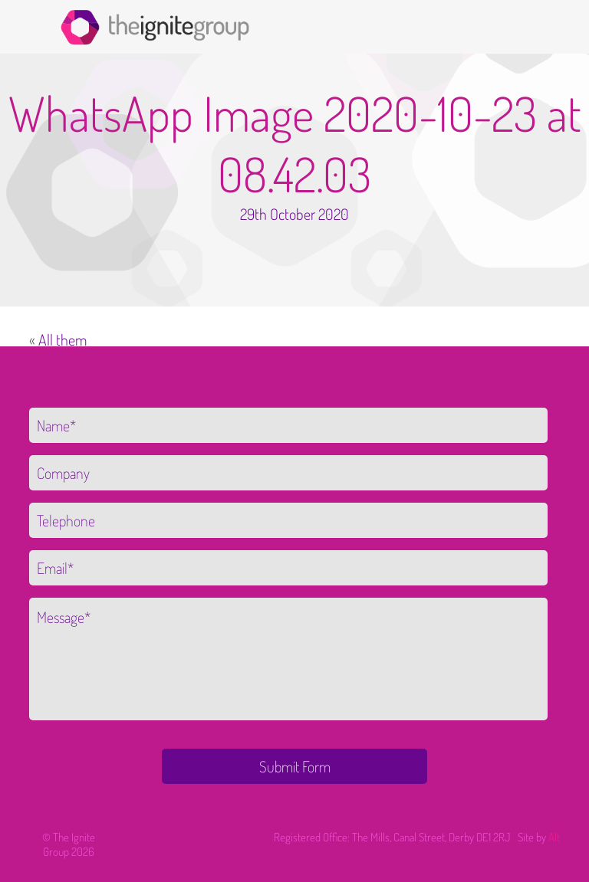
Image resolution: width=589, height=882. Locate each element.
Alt (554, 837)
